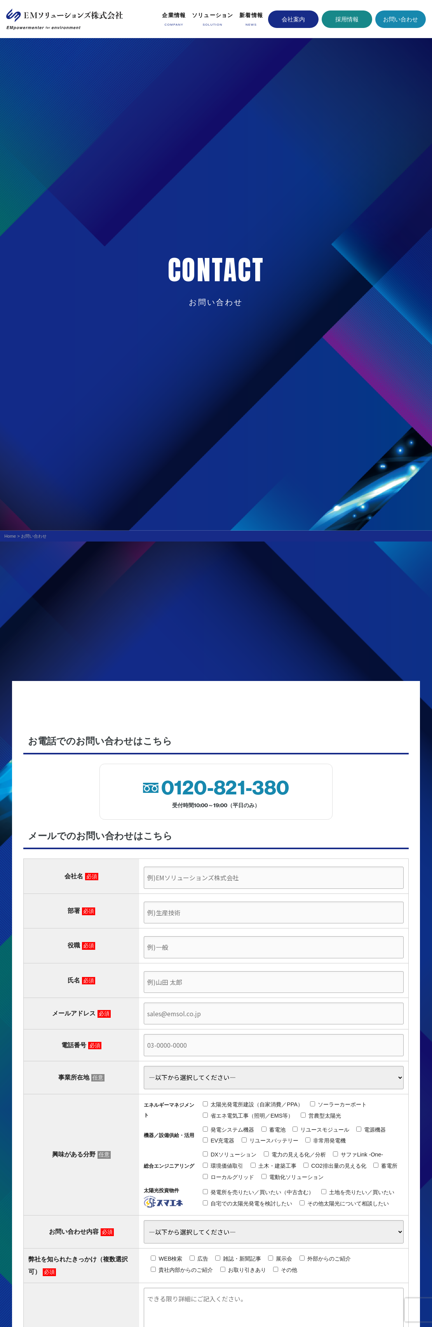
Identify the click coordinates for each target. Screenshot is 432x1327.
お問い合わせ (400, 19)
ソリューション (212, 15)
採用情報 (347, 19)
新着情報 (251, 15)
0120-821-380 (225, 787)
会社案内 (293, 19)
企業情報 (174, 15)
